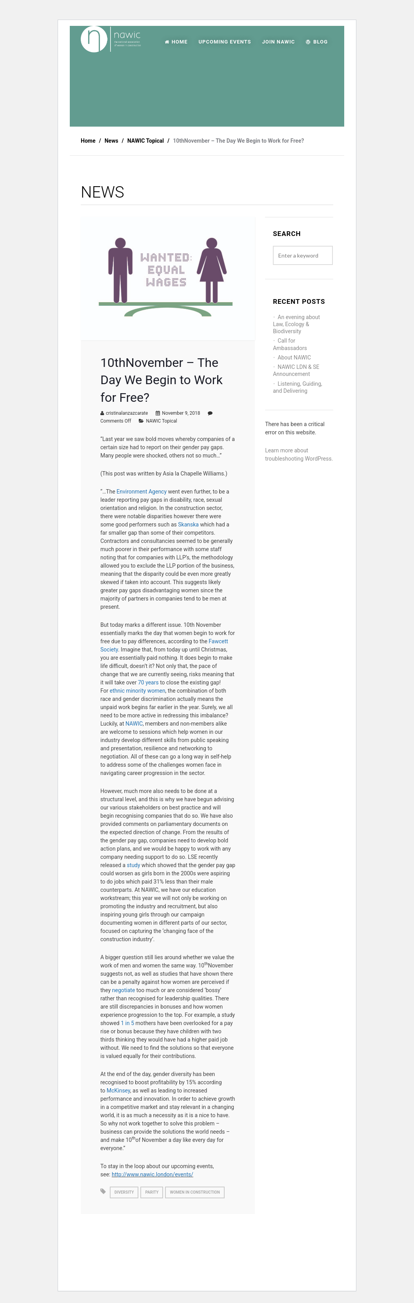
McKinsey (118, 1090)
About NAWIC (294, 357)
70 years (148, 682)
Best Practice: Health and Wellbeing (122, 1246)
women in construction (195, 1192)
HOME (176, 42)
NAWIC (134, 723)
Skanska (188, 524)
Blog (317, 42)
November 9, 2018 (181, 413)
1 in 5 (127, 1023)
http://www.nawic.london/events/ (152, 1174)
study (133, 865)
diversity (124, 1192)
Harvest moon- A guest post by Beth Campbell (213, 1246)
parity (151, 1192)
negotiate (123, 990)
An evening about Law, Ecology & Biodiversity (296, 324)
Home (88, 141)
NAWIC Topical (161, 421)
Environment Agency (142, 491)
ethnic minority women (137, 691)
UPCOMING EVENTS (224, 42)
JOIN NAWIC (278, 42)
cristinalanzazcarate (127, 413)
